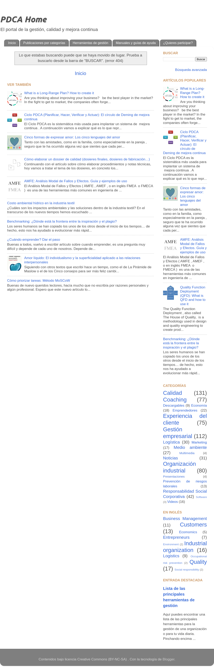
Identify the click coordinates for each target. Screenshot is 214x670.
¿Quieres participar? (178, 43)
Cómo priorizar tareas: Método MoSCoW (38, 281)
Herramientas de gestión (90, 43)
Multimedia (186, 453)
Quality (198, 562)
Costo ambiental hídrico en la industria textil (41, 203)
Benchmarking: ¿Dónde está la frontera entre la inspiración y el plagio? (62, 221)
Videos (172, 502)
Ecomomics (188, 532)
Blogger (168, 659)
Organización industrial (179, 467)
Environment (171, 544)
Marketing (199, 442)
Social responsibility (186, 569)
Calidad (172, 393)
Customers (193, 524)
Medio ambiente (190, 447)
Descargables (173, 405)
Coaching (175, 399)
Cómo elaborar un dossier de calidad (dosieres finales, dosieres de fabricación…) (87, 159)
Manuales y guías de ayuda (136, 43)
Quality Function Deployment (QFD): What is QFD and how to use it (192, 295)
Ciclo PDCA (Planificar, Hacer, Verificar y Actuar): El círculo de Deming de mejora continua (184, 142)
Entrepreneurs (176, 537)
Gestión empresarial (177, 432)
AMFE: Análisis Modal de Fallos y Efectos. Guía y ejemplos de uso (75, 181)
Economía (199, 405)
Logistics (171, 555)
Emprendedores (185, 410)
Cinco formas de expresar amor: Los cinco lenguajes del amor (72, 137)
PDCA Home (23, 19)
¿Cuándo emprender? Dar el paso (33, 240)
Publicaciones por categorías (44, 43)
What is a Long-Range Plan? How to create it (59, 93)
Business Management (185, 518)
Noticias (170, 458)
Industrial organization (185, 546)
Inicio (12, 43)
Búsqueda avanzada (190, 70)
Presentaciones (174, 476)
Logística (171, 442)
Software (201, 497)
